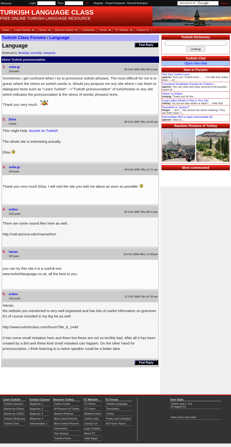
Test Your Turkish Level (176, 74)
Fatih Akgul (90, 438)
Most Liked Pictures (65, 418)
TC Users (89, 408)
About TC (89, 433)
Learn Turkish (24, 30)
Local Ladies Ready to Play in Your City (185, 100)
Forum (105, 30)
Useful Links (91, 418)
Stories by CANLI (14, 413)
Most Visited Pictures (66, 423)
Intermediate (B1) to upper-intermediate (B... (188, 116)
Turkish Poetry (62, 438)
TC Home (89, 403)
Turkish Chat (196, 58)
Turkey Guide (62, 403)
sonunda (35, 53)
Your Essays (61, 433)
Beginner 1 (36, 403)
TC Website (123, 30)
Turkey (110, 413)
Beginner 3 (36, 413)
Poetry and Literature (118, 418)
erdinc (13, 209)
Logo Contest (92, 428)
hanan (13, 251)
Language (60, 37)
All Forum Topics (116, 423)
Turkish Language (117, 403)
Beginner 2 (36, 408)
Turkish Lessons (13, 403)
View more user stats (183, 417)
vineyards (49, 53)
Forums (201, 70)
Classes (44, 30)
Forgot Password (115, 3)
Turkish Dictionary (195, 37)
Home (5, 30)
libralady (23, 53)
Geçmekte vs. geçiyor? (175, 107)
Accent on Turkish (43, 131)
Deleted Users (92, 413)
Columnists (88, 30)
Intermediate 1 (38, 423)
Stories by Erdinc (14, 408)
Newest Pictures (63, 413)
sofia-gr (14, 67)
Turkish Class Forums (24, 37)
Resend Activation (137, 3)
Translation (112, 408)
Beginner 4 (36, 418)
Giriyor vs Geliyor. (172, 93)
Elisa (12, 119)
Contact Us (142, 30)
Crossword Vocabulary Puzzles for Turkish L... (189, 84)
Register (98, 3)
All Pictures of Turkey (66, 408)
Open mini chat (196, 63)
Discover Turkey (66, 30)
